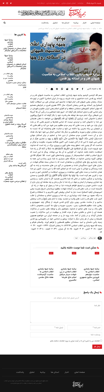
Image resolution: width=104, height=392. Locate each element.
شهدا (76, 238)
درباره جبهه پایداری (53, 3)
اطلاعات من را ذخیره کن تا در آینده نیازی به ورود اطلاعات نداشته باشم (75, 341)
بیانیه (74, 23)
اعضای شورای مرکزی (69, 3)
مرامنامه (80, 3)
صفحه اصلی (95, 23)
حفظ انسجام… (15, 102)
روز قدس (83, 238)
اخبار (84, 23)
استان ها (64, 23)
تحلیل (53, 23)
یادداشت (42, 23)
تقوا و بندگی (92, 238)
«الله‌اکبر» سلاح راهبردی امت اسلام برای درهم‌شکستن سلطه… (15, 141)
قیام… (14, 81)
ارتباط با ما (40, 3)
